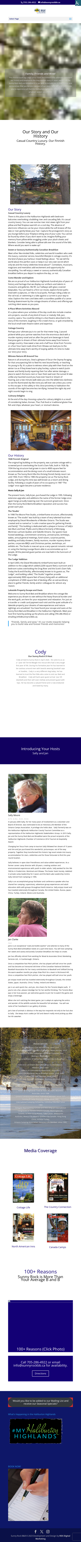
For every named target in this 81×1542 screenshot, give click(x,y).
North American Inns (23, 1246)
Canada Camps (57, 1247)
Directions (40, 1373)
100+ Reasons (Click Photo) (40, 1349)
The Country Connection (57, 1207)
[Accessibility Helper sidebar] (78, 3)
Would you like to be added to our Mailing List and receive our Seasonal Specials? (40, 1402)
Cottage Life (23, 1207)
